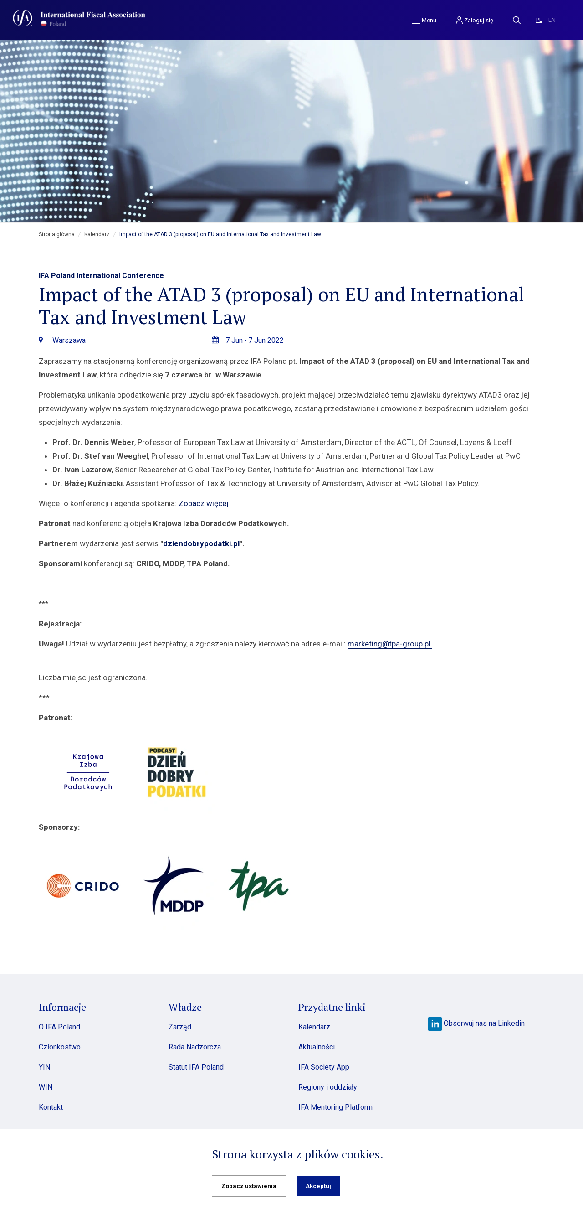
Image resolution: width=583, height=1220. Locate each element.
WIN (45, 1087)
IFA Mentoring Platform (335, 1107)
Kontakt (51, 1107)
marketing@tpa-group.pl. (390, 643)
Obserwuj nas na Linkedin (476, 1023)
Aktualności (316, 1047)
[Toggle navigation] (424, 20)
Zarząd (180, 1027)
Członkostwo (60, 1047)
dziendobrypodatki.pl (201, 543)
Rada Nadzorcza (195, 1047)
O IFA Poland (59, 1027)
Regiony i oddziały (327, 1087)
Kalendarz (97, 234)
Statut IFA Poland (196, 1067)
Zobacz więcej (204, 503)
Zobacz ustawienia (248, 1186)
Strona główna (57, 234)
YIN (44, 1067)
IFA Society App (323, 1067)
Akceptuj (318, 1186)
